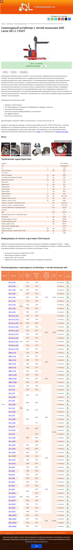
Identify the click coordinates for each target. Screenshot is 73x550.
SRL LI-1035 (12, 297)
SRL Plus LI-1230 (13, 341)
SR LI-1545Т (12, 449)
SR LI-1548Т (12, 452)
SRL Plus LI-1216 (13, 334)
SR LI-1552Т (12, 460)
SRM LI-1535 (12, 371)
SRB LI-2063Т (12, 519)
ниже (38, 132)
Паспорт (13, 72)
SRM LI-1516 (12, 353)
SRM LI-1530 (12, 364)
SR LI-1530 (12, 401)
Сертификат (23, 72)
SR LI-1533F (12, 412)
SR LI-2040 (12, 489)
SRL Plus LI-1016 (13, 316)
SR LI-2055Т (12, 511)
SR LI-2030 (12, 478)
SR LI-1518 (12, 389)
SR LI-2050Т (12, 504)
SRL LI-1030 (12, 290)
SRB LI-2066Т (12, 522)
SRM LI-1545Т (13, 378)
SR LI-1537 (12, 426)
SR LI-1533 (12, 408)
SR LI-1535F (12, 419)
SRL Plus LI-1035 (13, 330)
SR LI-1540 (12, 434)
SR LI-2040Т (12, 493)
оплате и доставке (62, 132)
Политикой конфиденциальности (36, 541)
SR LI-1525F (12, 397)
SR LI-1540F (12, 438)
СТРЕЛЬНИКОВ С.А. (36, 7)
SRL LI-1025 (12, 286)
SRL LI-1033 (12, 293)
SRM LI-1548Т (13, 382)
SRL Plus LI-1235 (13, 349)
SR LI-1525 (12, 393)
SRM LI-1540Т (13, 375)
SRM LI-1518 (12, 356)
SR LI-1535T (12, 423)
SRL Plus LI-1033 (13, 327)
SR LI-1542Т (12, 445)
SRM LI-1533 (12, 367)
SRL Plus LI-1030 (13, 323)
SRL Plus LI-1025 (13, 319)
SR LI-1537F (12, 430)
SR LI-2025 (12, 474)
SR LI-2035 (12, 482)
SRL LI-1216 (12, 301)
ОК (36, 546)
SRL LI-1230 (12, 308)
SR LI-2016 (12, 467)
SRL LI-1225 (12, 305)
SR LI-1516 (12, 386)
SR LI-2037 (12, 486)
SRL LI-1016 (12, 282)
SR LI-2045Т (12, 500)
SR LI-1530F (12, 404)
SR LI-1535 (12, 415)
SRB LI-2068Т (12, 526)
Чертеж (5, 72)
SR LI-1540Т (12, 441)
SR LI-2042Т (12, 497)
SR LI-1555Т (12, 463)
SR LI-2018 (12, 471)
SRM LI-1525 (12, 360)
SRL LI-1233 (12, 312)
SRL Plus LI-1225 (13, 338)
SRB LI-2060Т (12, 515)
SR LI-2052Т (12, 508)
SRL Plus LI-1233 (13, 345)
